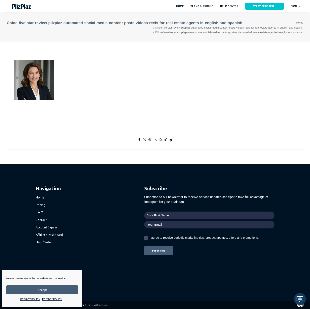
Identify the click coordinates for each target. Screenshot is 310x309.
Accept (42, 290)
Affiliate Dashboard (49, 234)
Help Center (44, 242)
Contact (41, 220)
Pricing (40, 205)
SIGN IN (296, 6)
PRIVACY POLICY (30, 299)
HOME (180, 6)
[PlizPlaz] (18, 7)
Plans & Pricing (202, 6)
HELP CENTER (229, 6)
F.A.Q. (40, 212)
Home (299, 22)
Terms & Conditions (97, 305)
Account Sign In (46, 227)
